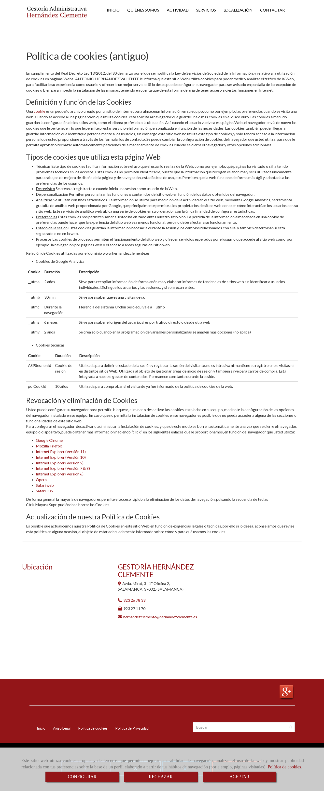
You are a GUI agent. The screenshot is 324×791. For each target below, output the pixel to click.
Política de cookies (284, 766)
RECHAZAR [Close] (161, 776)
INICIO (113, 10)
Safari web (45, 485)
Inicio (41, 728)
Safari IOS (44, 490)
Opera (41, 479)
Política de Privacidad (132, 728)
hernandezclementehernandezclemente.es (160, 616)
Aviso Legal (61, 728)
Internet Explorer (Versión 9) (60, 462)
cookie (39, 111)
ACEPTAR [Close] (239, 776)
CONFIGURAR (82, 776)
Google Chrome (49, 440)
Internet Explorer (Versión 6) (60, 474)
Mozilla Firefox (49, 446)
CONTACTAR (272, 10)
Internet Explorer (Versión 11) (61, 451)
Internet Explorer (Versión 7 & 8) (63, 468)
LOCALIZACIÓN (238, 10)
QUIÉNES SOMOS (143, 10)
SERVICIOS (206, 10)
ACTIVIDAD (178, 10)
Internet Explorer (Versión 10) (61, 457)
